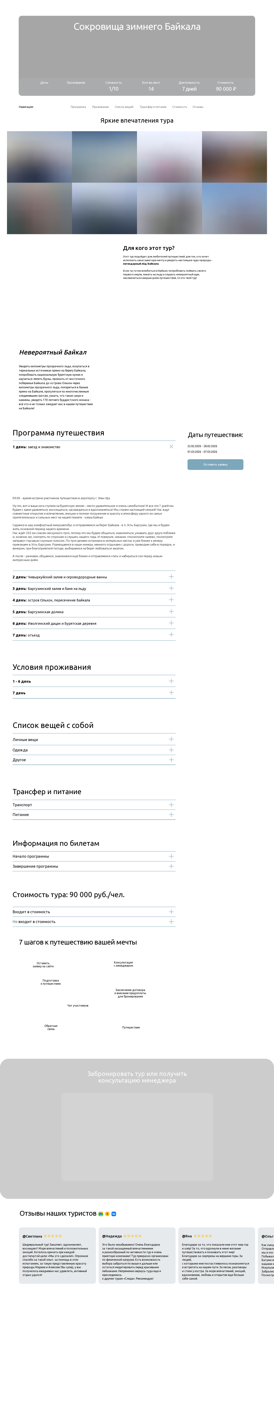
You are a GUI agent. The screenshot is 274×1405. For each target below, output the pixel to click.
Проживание (100, 106)
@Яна (187, 1236)
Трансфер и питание (153, 106)
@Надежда (112, 1236)
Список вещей (124, 106)
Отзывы (198, 106)
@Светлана (32, 1236)
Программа (78, 106)
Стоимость (179, 106)
